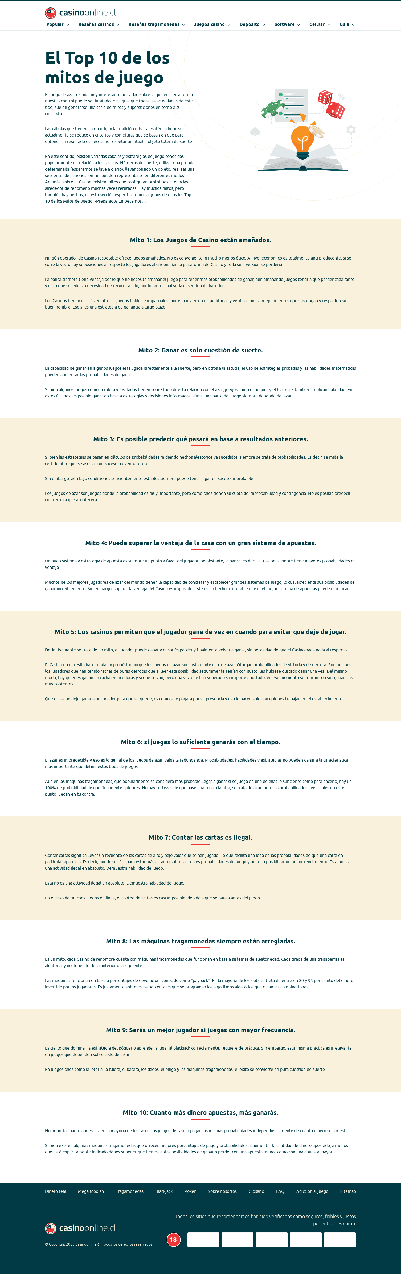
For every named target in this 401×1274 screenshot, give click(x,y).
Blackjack (164, 1191)
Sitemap (348, 1191)
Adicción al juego (312, 1191)
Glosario (256, 1191)
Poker (190, 1191)
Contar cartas (57, 855)
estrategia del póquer (112, 1048)
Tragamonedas (130, 1191)
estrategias (270, 368)
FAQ (280, 1191)
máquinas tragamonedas (161, 959)
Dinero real (55, 1191)
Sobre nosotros (222, 1191)
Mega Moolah (91, 1191)
